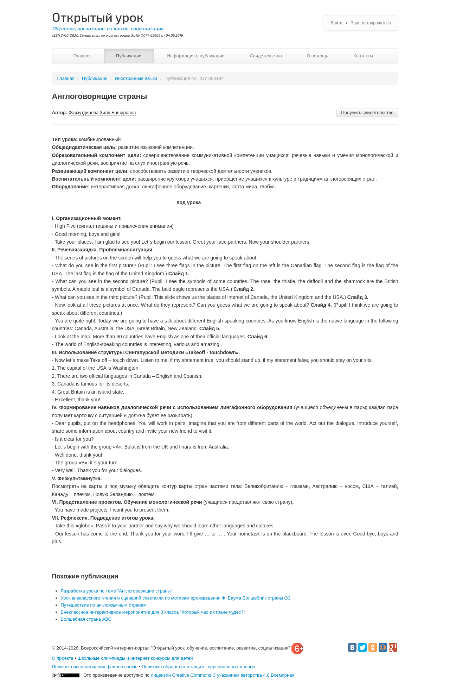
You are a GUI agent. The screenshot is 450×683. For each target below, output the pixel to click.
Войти (336, 22)
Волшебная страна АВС (86, 619)
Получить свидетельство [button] (367, 112)
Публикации (129, 55)
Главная (82, 55)
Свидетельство (266, 55)
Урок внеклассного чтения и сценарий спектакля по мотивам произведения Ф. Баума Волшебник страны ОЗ (176, 598)
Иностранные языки (136, 78)
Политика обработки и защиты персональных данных (199, 666)
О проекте (62, 658)
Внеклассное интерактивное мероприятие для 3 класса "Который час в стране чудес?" (153, 612)
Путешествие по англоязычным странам (104, 605)
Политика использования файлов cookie (95, 666)
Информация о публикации (196, 55)
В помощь (317, 55)
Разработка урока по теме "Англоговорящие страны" (117, 591)
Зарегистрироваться (371, 22)
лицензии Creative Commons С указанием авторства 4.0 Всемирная (223, 675)
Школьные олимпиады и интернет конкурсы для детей (135, 658)
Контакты (363, 55)
